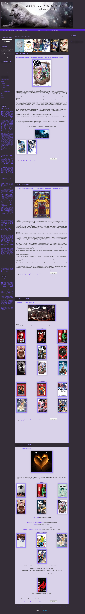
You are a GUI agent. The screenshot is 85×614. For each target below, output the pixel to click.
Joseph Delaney (4, 186)
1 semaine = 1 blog (54, 30)
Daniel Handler (10, 144)
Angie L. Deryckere (8, 116)
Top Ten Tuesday (4, 72)
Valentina (3, 309)
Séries (2, 99)
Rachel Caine (7, 230)
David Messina (3, 146)
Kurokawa (11, 290)
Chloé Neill (11, 137)
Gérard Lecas (10, 166)
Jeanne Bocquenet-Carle (5, 179)
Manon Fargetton (7, 204)
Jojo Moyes (4, 185)
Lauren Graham (10, 195)
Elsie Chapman (10, 150)
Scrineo (11, 306)
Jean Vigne (5, 177)
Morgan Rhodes (4, 214)
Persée (11, 302)
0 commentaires (45, 158)
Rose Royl (11, 236)
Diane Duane (3, 148)
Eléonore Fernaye (4, 151)
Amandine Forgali (10, 113)
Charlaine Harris (10, 134)
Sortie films (3, 93)
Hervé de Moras (10, 167)
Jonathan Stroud (10, 185)
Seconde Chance (4, 307)
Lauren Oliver (36, 274)
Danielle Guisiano (4, 145)
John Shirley (11, 184)
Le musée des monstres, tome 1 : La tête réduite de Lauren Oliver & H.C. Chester (39, 188)
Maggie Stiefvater (7, 202)
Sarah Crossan (10, 240)
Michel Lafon (3, 299)
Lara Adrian (9, 194)
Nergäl (12, 300)
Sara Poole (5, 240)
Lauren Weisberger (10, 196)
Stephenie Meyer (5, 253)
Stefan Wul (3, 251)
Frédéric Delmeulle (6, 162)
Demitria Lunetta (10, 147)
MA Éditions (7, 297)
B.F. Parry (3, 125)
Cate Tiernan (10, 133)
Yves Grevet (8, 270)
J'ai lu (2, 289)
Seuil (8, 307)
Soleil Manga (10, 308)
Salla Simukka (8, 237)
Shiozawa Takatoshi (5, 247)
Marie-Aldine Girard (9, 208)
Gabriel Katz (8, 163)
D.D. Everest (7, 143)
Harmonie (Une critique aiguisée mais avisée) (29, 158)
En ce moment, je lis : (77, 42)
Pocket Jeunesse (9, 303)
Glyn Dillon (6, 166)
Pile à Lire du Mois (4, 70)
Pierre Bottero (8, 228)
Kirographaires (6, 290)
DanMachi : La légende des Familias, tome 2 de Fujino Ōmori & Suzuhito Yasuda (39, 57)
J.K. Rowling (9, 172)
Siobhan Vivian (3, 249)
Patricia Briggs (9, 223)
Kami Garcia (6, 189)
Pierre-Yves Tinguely (5, 229)
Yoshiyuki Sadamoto (9, 269)
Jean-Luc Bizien (10, 177)
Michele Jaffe (10, 212)
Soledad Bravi (8, 249)
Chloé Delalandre (6, 137)
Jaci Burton (10, 173)
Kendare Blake (5, 190)
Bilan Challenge (4, 64)
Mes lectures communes (21, 30)
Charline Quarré (10, 135)
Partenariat (45, 30)
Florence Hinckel (7, 159)
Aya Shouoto (3, 124)
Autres (2, 81)
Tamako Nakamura (4, 256)
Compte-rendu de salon (5, 85)
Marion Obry (4, 210)
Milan (12, 299)
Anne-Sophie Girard (5, 121)
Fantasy (21, 160)
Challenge (3, 83)
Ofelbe (30, 160)
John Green (6, 184)
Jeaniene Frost (7, 178)
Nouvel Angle (7, 301)
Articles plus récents (21, 606)
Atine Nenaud (10, 278)
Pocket (4, 303)
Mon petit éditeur (4, 300)
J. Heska (5, 171)
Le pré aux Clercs (8, 296)
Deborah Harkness (10, 146)
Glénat (2, 288)
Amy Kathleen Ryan (5, 114)
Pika (2, 303)
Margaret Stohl (4, 207)
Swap (2, 95)
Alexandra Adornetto (9, 111)
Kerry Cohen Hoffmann (4, 191)
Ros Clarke (3, 236)
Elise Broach (5, 150)
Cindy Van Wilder (7, 141)
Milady (9, 299)
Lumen (2, 297)
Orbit (2, 302)
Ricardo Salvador (4, 235)
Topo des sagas (4, 101)
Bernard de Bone (7, 127)
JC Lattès (5, 289)
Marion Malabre (10, 209)
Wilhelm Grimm (10, 266)
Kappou (10, 189)
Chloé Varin (3, 138)
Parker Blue (7, 222)
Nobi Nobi (3, 301)
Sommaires (11, 30)
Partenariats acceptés (5, 91)
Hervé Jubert (4, 167)
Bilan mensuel (22, 602)
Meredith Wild (10, 211)
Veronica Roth (7, 262)
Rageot (2, 304)
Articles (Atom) (44, 610)
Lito (12, 296)
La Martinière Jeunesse (7, 292)
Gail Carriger (9, 165)
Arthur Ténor (10, 123)
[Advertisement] (41, 172)
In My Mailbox (22, 420)
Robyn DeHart (10, 235)
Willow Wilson (8, 267)
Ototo (4, 302)
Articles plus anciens (62, 606)
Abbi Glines (4, 108)
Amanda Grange (4, 113)
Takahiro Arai (11, 255)
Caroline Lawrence (9, 130)
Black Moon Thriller (5, 283)
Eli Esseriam (9, 149)
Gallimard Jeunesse (7, 286)
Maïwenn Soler (3, 211)
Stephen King (3, 252)
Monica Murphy (10, 213)
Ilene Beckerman (7, 169)
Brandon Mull (7, 128)
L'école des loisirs (7, 291)
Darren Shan (11, 145)
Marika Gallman (4, 209)
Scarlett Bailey (10, 241)
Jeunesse (31, 274)
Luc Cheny (9, 200)
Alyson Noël (10, 112)
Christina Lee (5, 139)
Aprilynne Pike (3, 123)
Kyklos (2, 291)
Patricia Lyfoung (3, 224)
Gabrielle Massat (4, 165)
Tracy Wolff (3, 260)
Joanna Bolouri (10, 181)
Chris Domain (8, 138)
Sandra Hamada (7, 239)
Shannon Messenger (7, 243)
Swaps (2, 97)
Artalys (5, 278)
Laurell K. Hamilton (4, 195)
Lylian (10, 201)
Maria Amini (11, 207)
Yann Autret (7, 268)
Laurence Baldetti (4, 197)
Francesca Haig (7, 160)
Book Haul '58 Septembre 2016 (25, 303)
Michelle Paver (3, 213)
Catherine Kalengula (4, 134)
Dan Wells (6, 144)
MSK (12, 297)
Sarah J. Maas (4, 241)
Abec (9, 108)
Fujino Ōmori (25, 160)
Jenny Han (11, 179)
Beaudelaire (8, 281)
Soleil (6, 308)
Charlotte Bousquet (4, 136)
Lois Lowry (8, 199)
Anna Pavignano (5, 120)
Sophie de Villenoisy (9, 250)
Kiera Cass (11, 191)
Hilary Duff (2, 168)
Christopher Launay (7, 140)
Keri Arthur (10, 190)
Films (2, 89)
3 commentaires (45, 601)
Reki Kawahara (9, 234)
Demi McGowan (3, 147)
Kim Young (3, 192)
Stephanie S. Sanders (9, 251)
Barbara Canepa (10, 125)
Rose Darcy (7, 236)
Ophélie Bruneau (6, 220)
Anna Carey (8, 119)
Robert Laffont (10, 304)
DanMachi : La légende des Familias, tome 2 (32, 529)
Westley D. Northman (4, 266)
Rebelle (6, 304)
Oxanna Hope (5, 221)
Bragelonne (3, 284)
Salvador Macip (6, 238)
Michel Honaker (4, 212)
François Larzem (7, 161)
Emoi (12, 285)
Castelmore (3, 285)
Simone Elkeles (9, 248)
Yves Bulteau (3, 270)
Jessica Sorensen (4, 180)
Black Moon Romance (8, 282)
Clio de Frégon (7, 142)
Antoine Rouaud (9, 122)
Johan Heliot (5, 183)
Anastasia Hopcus (7, 115)
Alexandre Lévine (4, 112)
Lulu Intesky (7, 201)
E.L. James (5, 149)
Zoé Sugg (3, 271)
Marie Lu (3, 208)
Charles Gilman (4, 135)
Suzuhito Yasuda (35, 160)
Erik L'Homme (5, 155)
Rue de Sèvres (4, 306)
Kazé (11, 289)
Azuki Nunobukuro (10, 124)
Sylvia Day (5, 254)
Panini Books (7, 302)
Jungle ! (8, 289)
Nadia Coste (8, 215)
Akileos (2, 278)
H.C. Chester (22, 274)
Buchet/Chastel (10, 284)
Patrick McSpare (5, 225)
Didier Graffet (7, 148)
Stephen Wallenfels (10, 252)
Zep (12, 270)
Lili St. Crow (10, 197)
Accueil (5, 30)
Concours (3, 87)
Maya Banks (10, 210)
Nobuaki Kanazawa (5, 219)
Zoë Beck (6, 271)
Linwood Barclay (4, 198)
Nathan (9, 300)
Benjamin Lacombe (4, 126)
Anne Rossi (11, 120)
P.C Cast (9, 221)
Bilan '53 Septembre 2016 (23, 449)
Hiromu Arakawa (7, 168)
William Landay (3, 267)
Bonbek (12, 283)
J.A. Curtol (9, 171)
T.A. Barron (6, 255)
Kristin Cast (8, 192)
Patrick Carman (10, 224)
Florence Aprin (6, 158)
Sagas (39, 30)
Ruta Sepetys (3, 237)
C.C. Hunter (6, 129)
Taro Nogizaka (10, 256)
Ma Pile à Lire (32, 30)
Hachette (27, 274)
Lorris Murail (5, 200)
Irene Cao (7, 170)
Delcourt (8, 285)
